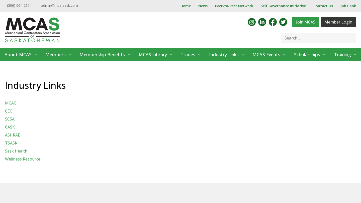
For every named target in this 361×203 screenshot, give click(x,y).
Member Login (338, 22)
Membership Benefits (102, 55)
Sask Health (16, 151)
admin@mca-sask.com (59, 5)
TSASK (11, 143)
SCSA (10, 119)
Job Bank (348, 6)
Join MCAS (305, 22)
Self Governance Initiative (283, 6)
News (203, 6)
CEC (8, 111)
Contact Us (323, 6)
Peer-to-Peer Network (234, 6)
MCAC (10, 103)
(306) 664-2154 (19, 5)
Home (185, 6)
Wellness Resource (22, 159)
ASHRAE (12, 135)
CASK (10, 127)
